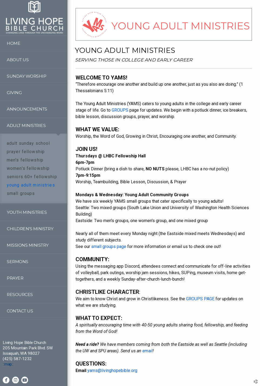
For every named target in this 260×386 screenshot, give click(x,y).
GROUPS (120, 110)
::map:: (8, 364)
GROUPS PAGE (200, 298)
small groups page (108, 246)
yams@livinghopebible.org (112, 370)
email (147, 350)
